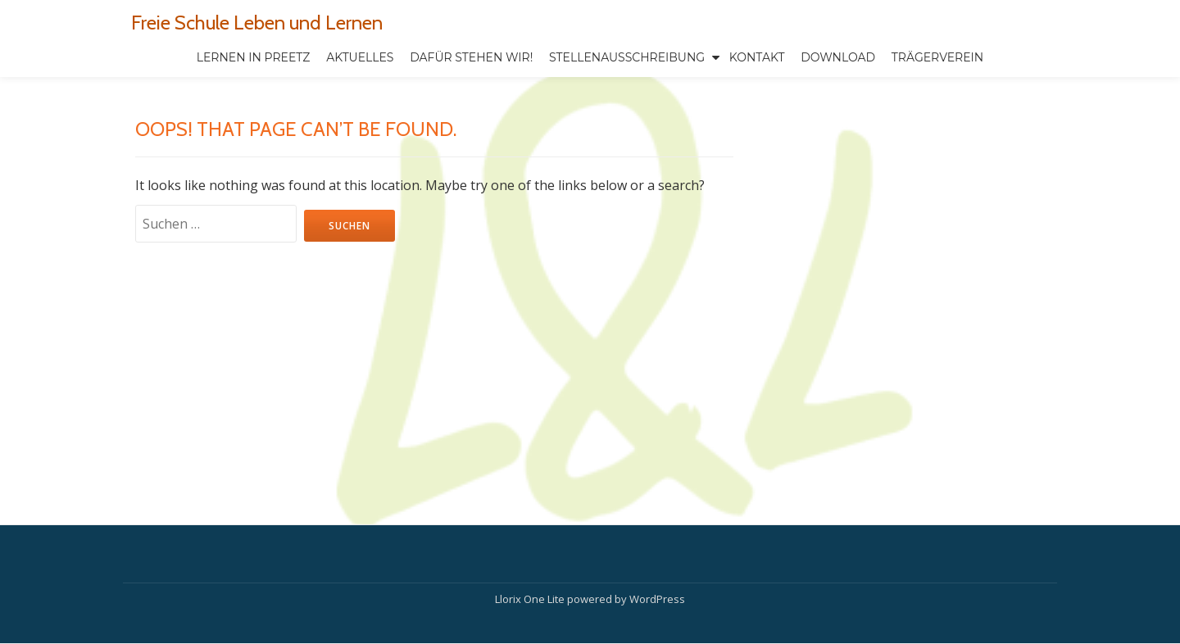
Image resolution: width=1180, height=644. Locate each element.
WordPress (657, 564)
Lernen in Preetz (254, 57)
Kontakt (757, 57)
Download (838, 57)
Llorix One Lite (531, 564)
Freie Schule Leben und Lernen (257, 22)
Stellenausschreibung (627, 57)
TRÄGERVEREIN (937, 57)
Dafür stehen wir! (471, 57)
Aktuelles (359, 57)
